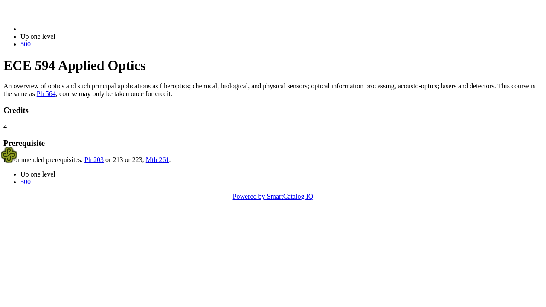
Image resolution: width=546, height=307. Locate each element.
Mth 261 (157, 159)
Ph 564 (46, 93)
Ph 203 (94, 159)
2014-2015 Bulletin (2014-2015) (65, 28)
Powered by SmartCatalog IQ (273, 196)
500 (25, 44)
